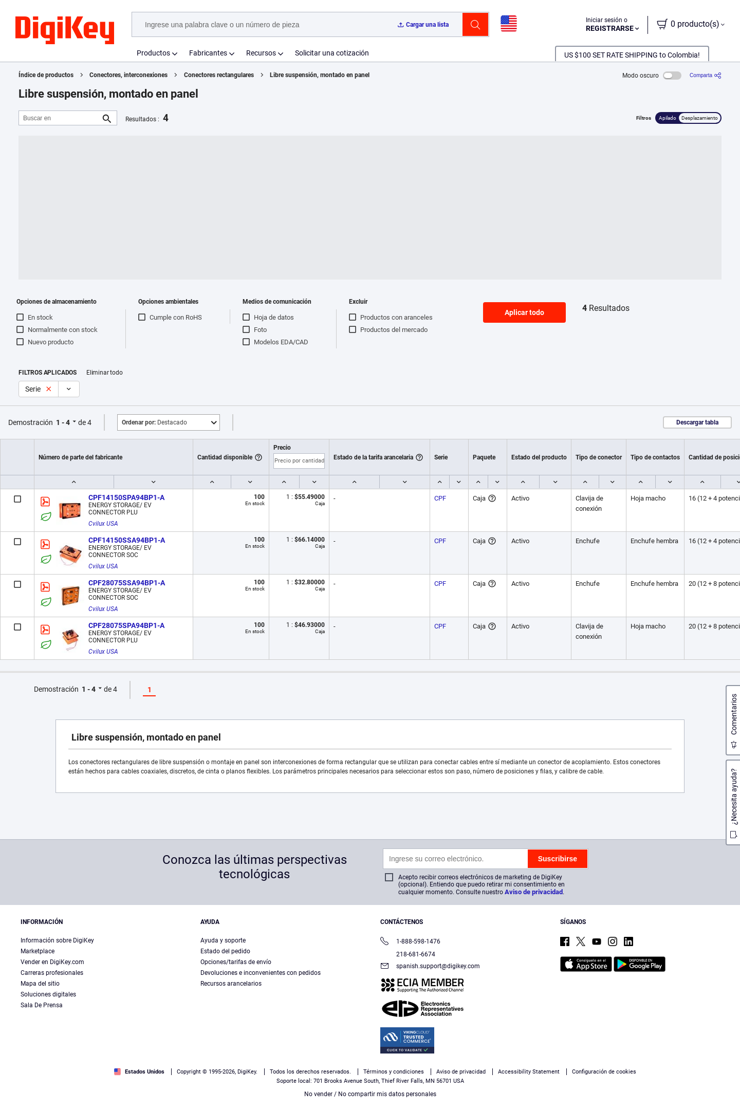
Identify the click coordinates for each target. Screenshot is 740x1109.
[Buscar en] (59, 118)
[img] (64, 30)
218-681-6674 (407, 954)
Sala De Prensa (42, 1005)
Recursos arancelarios (231, 983)
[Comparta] (705, 75)
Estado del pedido (225, 951)
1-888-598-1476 (410, 942)
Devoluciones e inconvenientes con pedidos (260, 972)
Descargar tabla (697, 422)
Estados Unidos (139, 1071)
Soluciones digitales (48, 994)
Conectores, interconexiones (128, 75)
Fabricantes (208, 53)
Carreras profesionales (52, 972)
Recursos (261, 53)
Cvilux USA (103, 523)
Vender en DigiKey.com (52, 962)
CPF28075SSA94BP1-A (126, 583)
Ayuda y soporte (223, 940)
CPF (440, 498)
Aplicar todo (524, 312)
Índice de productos (45, 75)
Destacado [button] (154, 422)
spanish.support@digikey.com (430, 967)
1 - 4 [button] (63, 422)
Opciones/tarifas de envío (235, 962)
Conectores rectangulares (219, 75)
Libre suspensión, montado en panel (319, 75)
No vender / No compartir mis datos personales (370, 1094)
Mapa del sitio (40, 983)
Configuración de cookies (604, 1071)
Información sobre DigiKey (57, 940)
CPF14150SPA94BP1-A (126, 497)
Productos (153, 53)
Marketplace (37, 951)
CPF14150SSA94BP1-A (126, 540)
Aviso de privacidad (534, 892)
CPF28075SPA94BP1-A (126, 625)
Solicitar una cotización (332, 53)
